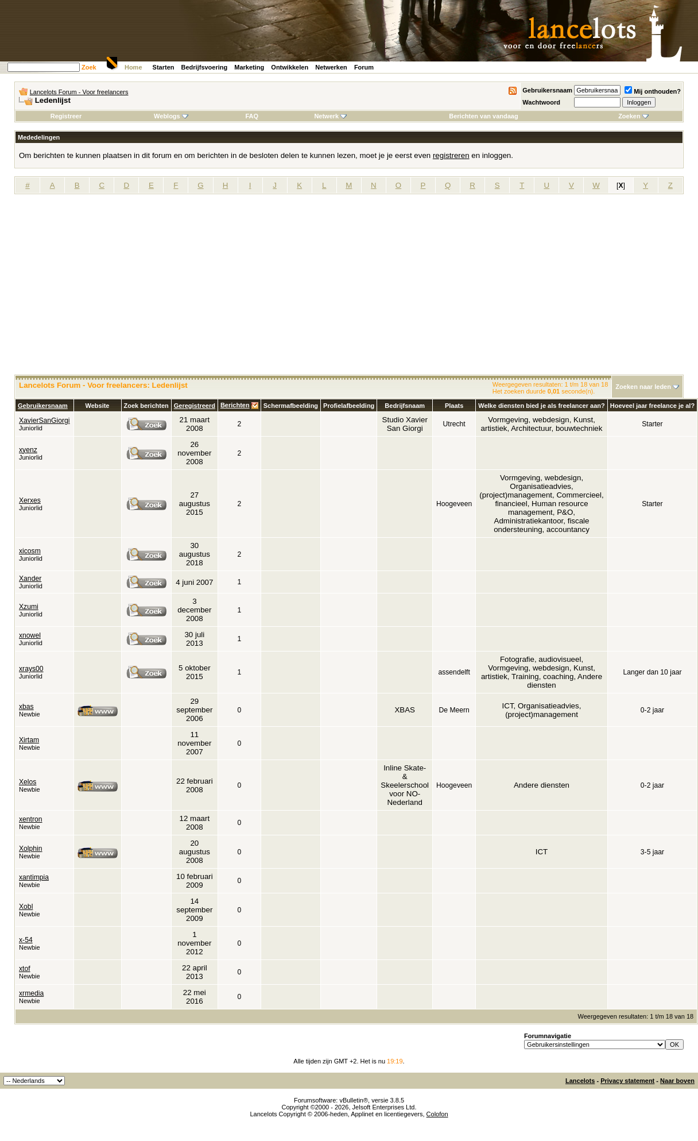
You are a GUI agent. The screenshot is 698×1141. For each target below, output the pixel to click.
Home (133, 67)
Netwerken (331, 67)
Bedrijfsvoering (204, 67)
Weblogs (171, 116)
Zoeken (633, 116)
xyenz (28, 450)
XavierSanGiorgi (44, 421)
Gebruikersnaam (547, 90)
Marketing (249, 67)
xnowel (30, 635)
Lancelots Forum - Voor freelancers (79, 91)
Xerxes (30, 500)
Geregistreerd (194, 405)
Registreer (66, 116)
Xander (30, 579)
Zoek (89, 67)
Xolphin (30, 849)
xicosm (30, 551)
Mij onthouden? (653, 91)
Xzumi (28, 607)
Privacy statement (627, 1080)
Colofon (437, 1114)
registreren (451, 155)
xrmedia (31, 993)
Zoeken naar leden (643, 386)
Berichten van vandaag (483, 116)
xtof (24, 969)
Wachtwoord (541, 102)
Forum (364, 67)
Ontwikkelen (289, 67)
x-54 (26, 940)
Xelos (27, 782)
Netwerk (330, 116)
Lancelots (580, 1080)
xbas (26, 707)
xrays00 (31, 669)
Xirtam (29, 740)
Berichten (235, 405)
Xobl (26, 907)
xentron (30, 819)
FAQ (251, 116)
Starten (163, 67)
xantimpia (34, 877)
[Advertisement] (349, 288)
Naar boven (677, 1080)
